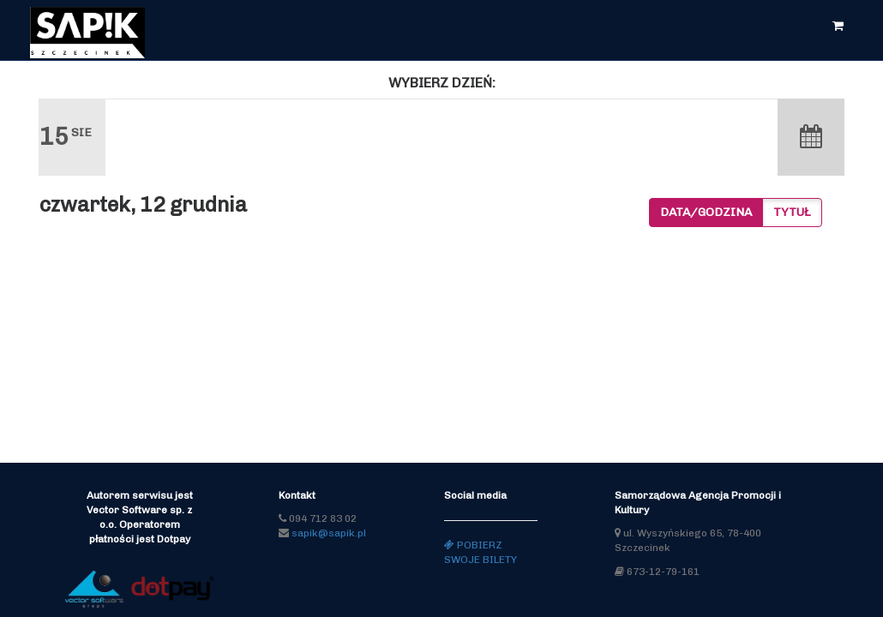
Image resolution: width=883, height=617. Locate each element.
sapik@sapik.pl (328, 533)
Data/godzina (706, 212)
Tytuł (792, 212)
